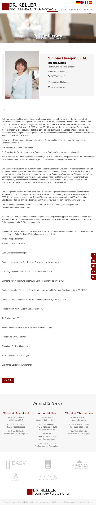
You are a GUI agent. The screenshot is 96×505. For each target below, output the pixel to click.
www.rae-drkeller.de (59, 88)
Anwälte (52, 10)
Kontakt (88, 13)
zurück (7, 380)
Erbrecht (40, 10)
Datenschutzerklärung (83, 502)
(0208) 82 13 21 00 (50, 427)
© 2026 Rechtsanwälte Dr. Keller (16, 502)
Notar (63, 10)
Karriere (88, 10)
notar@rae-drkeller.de (47, 439)
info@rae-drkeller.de (60, 82)
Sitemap (61, 502)
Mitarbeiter (74, 10)
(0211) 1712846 (19, 424)
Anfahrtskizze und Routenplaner (16, 434)
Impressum (69, 502)
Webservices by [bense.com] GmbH (43, 502)
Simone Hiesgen (55, 38)
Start (11, 10)
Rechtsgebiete (25, 10)
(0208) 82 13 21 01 (50, 436)
